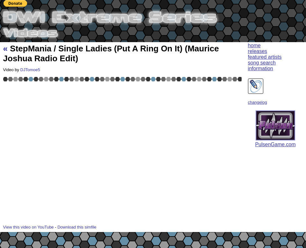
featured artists (265, 57)
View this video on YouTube (28, 227)
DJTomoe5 (30, 69)
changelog (257, 102)
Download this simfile (76, 227)
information (260, 68)
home (254, 45)
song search (262, 62)
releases (257, 51)
